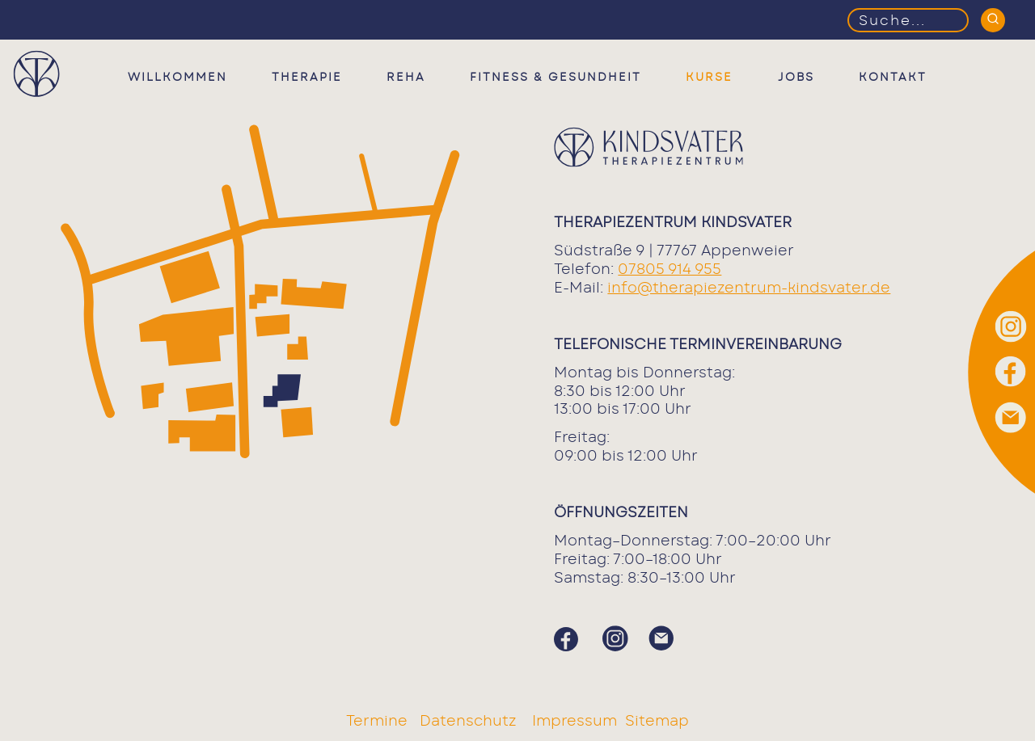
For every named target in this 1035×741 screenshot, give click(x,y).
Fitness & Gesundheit (555, 77)
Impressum (574, 721)
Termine (379, 721)
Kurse (709, 77)
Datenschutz (470, 721)
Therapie (307, 77)
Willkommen (177, 77)
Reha (406, 77)
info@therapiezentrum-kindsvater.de (748, 288)
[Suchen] (993, 20)
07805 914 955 (669, 270)
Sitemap (657, 721)
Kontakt (893, 77)
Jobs (796, 77)
